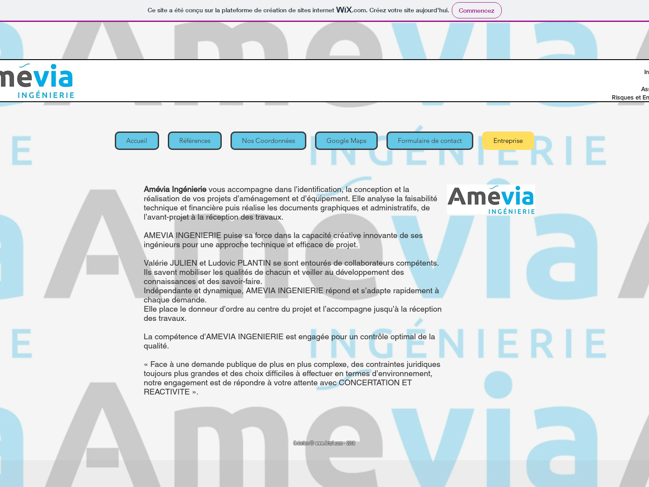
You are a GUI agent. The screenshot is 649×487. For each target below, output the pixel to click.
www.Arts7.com (329, 443)
